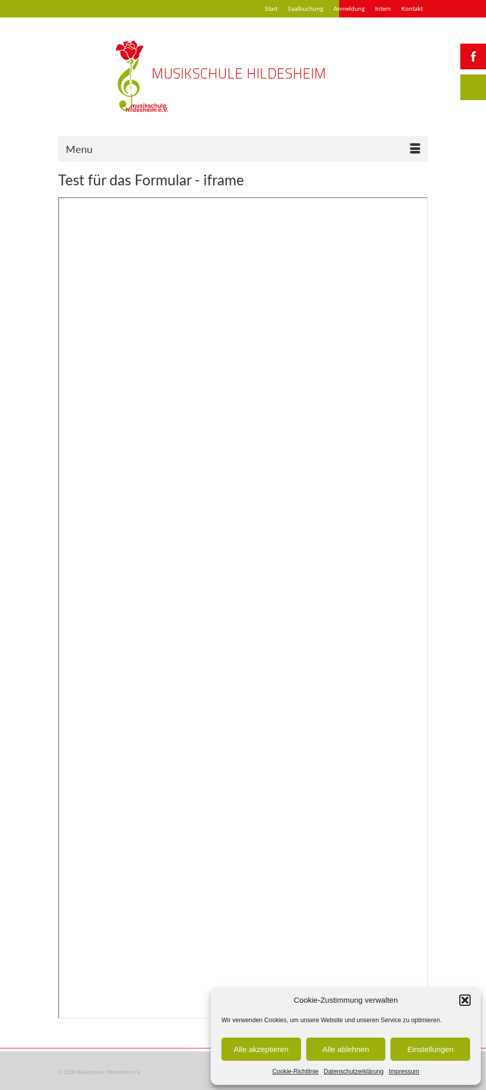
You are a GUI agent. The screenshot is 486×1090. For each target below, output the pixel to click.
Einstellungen (430, 1049)
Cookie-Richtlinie (295, 1071)
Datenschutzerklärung (354, 1071)
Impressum (404, 1071)
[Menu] (243, 149)
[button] (465, 1000)
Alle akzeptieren (261, 1049)
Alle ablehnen (346, 1049)
